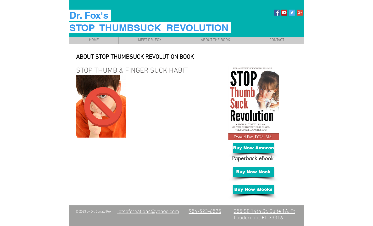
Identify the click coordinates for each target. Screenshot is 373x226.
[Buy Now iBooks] (253, 189)
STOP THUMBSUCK (119, 57)
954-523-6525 (205, 211)
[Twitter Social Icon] (292, 13)
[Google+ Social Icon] (300, 13)
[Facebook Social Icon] (277, 13)
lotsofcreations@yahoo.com (148, 212)
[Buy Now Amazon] (253, 148)
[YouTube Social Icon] (284, 13)
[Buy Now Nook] (253, 172)
